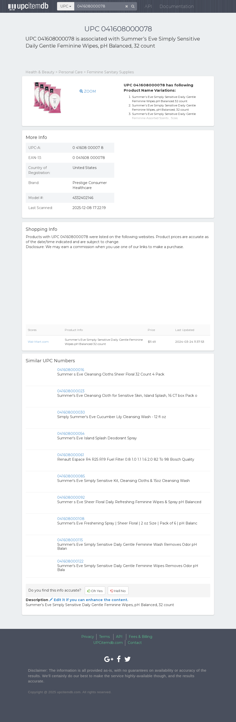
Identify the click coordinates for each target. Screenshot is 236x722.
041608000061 (70, 455)
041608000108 (70, 518)
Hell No (118, 591)
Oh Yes (95, 591)
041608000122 (70, 561)
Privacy (87, 636)
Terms (104, 636)
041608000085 (71, 476)
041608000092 (71, 497)
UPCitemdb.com (108, 642)
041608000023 (70, 391)
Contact (135, 642)
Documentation (173, 7)
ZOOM (88, 91)
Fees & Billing (140, 636)
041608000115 (70, 540)
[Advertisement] (84, 59)
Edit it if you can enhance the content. (88, 600)
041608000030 (71, 412)
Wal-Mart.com (38, 341)
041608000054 (70, 433)
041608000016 (70, 370)
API (145, 7)
